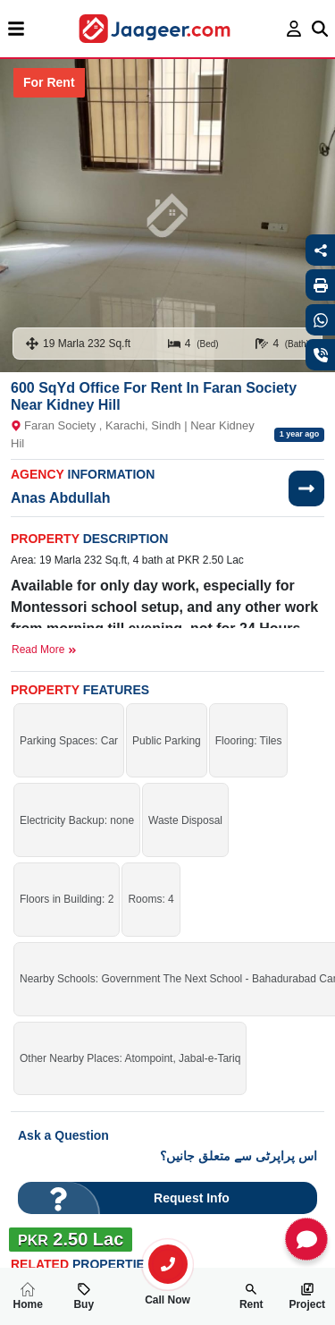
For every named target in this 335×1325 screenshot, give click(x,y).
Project (307, 1296)
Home (28, 1296)
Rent (251, 1296)
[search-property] (168, 1264)
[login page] (294, 28)
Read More (44, 649)
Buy (83, 1296)
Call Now (168, 1292)
